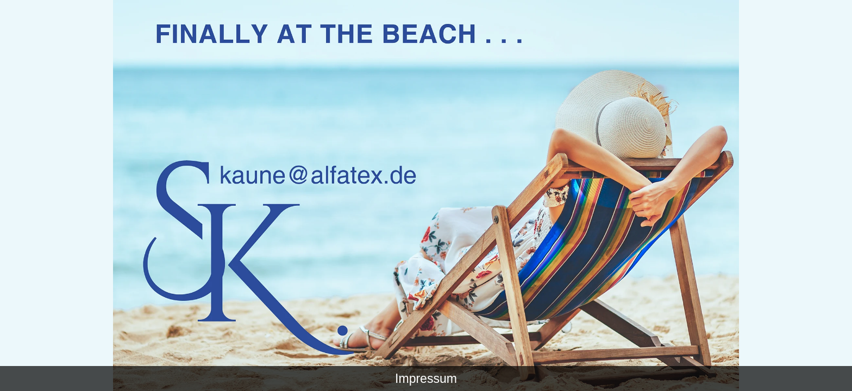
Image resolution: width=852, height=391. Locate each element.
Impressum (426, 378)
